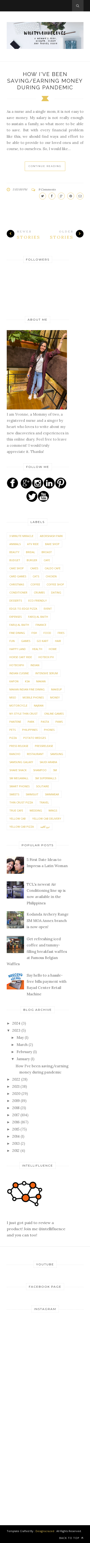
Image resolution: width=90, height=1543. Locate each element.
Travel (44, 802)
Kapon (13, 681)
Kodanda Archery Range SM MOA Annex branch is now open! (48, 920)
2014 (16, 1136)
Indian (34, 665)
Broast (47, 552)
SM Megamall (19, 778)
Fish (34, 633)
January (24, 1059)
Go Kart (42, 641)
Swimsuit (32, 794)
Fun (12, 641)
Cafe (47, 560)
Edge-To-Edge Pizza (23, 608)
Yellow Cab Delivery (46, 818)
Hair (58, 641)
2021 (16, 1086)
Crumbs (39, 592)
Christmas (16, 584)
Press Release (18, 746)
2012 (16, 1150)
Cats (36, 576)
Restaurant (35, 754)
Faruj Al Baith (19, 625)
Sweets (14, 794)
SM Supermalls (45, 778)
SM (55, 770)
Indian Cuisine (19, 673)
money (55, 697)
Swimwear (52, 794)
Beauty (14, 552)
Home (53, 649)
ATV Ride (33, 544)
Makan (41, 681)
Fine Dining (17, 633)
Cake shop (16, 568)
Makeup (56, 689)
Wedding (36, 810)
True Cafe (16, 810)
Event (48, 608)
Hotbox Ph (46, 657)
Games (25, 641)
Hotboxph (16, 665)
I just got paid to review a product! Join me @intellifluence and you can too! (36, 1222)
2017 (16, 1115)
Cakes (34, 568)
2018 (16, 1108)
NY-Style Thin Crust (23, 713)
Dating (56, 592)
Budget (14, 560)
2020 (16, 1093)
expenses (15, 616)
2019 (16, 1100)
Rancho (14, 754)
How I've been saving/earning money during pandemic (45, 81)
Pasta (45, 721)
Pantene (15, 721)
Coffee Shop (55, 584)
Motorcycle (18, 705)
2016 (16, 1122)
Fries (61, 633)
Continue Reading (45, 166)
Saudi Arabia (48, 762)
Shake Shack (18, 770)
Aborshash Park (51, 536)
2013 (16, 1143)
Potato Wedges (34, 738)
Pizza (13, 738)
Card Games (17, 576)
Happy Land (17, 649)
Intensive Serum (46, 673)
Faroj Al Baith (38, 616)
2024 (16, 1023)
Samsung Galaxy (21, 762)
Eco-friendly (37, 600)
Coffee (35, 584)
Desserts (15, 600)
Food (47, 633)
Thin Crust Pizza (21, 802)
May (21, 1037)
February (25, 1051)
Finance (41, 625)
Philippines (29, 729)
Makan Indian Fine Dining (27, 689)
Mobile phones (33, 697)
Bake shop (52, 544)
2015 (16, 1129)
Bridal (30, 552)
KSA (27, 681)
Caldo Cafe (52, 568)
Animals (15, 544)
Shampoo (40, 770)
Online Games (54, 713)
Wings (52, 810)
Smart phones (19, 786)
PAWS (59, 721)
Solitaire (42, 786)
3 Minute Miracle (21, 536)
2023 (16, 1030)
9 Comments (47, 189)
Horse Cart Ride (20, 657)
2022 (16, 1079)
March (23, 1044)
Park (31, 721)
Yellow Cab (17, 818)
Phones (49, 729)
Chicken (51, 576)
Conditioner (18, 592)
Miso (12, 697)
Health (37, 649)
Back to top (71, 1538)
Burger (32, 560)
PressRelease (44, 746)
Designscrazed (45, 1531)
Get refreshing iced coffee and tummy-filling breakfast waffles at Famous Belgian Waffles (37, 951)
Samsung (56, 754)
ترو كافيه (45, 826)
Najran (38, 705)
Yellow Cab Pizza (21, 826)
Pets (12, 729)
